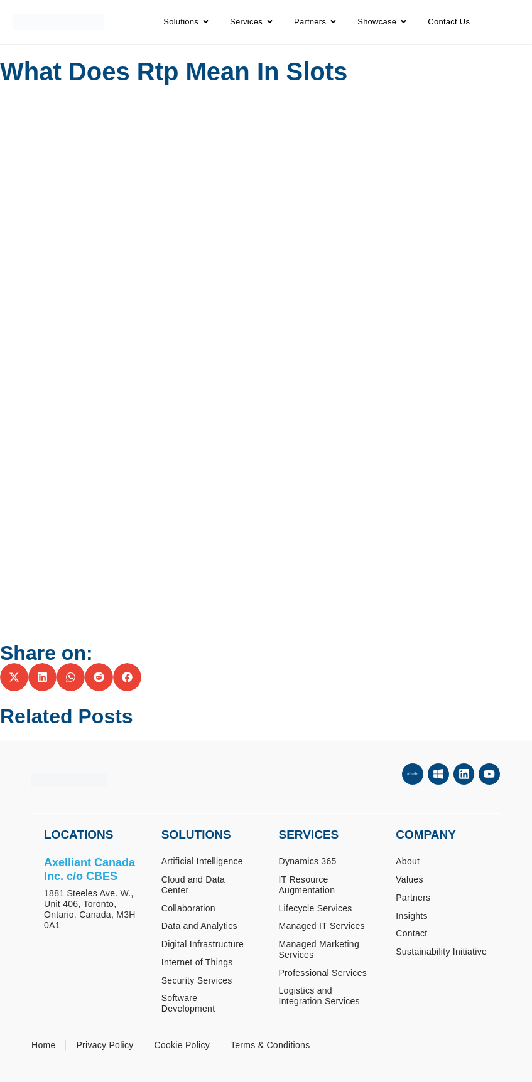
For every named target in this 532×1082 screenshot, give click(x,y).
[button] (14, 677)
